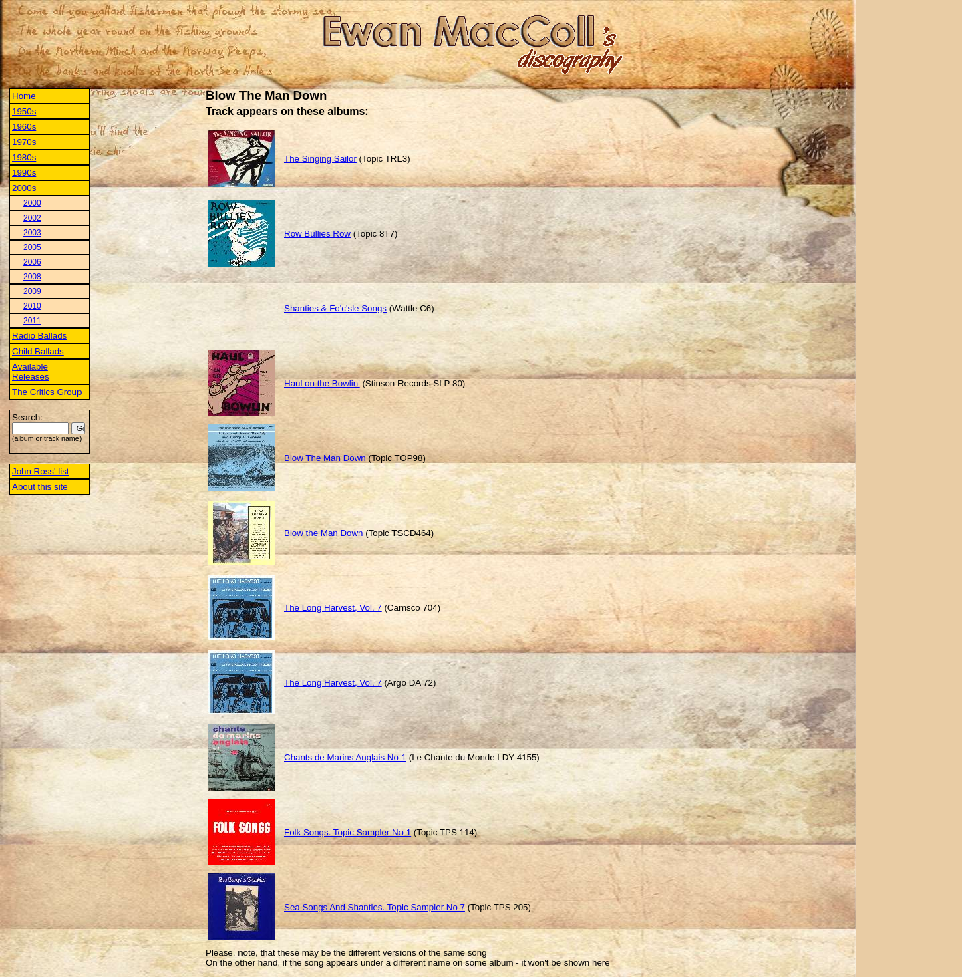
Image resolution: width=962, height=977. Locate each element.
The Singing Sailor (320, 159)
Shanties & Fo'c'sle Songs (335, 308)
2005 (32, 247)
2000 (32, 203)
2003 (32, 232)
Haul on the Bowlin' (322, 383)
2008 (32, 276)
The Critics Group (47, 392)
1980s (24, 157)
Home (24, 96)
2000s (24, 188)
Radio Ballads (39, 336)
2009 (32, 291)
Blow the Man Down (323, 533)
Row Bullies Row (317, 234)
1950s (24, 111)
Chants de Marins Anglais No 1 (345, 757)
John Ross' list (40, 471)
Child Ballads (38, 351)
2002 (32, 218)
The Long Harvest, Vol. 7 (333, 608)
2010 (32, 306)
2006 (32, 262)
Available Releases (30, 372)
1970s (24, 142)
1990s (24, 173)
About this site (40, 487)
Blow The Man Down (325, 458)
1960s (24, 127)
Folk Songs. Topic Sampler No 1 (347, 832)
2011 (32, 320)
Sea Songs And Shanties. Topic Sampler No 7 (374, 907)
